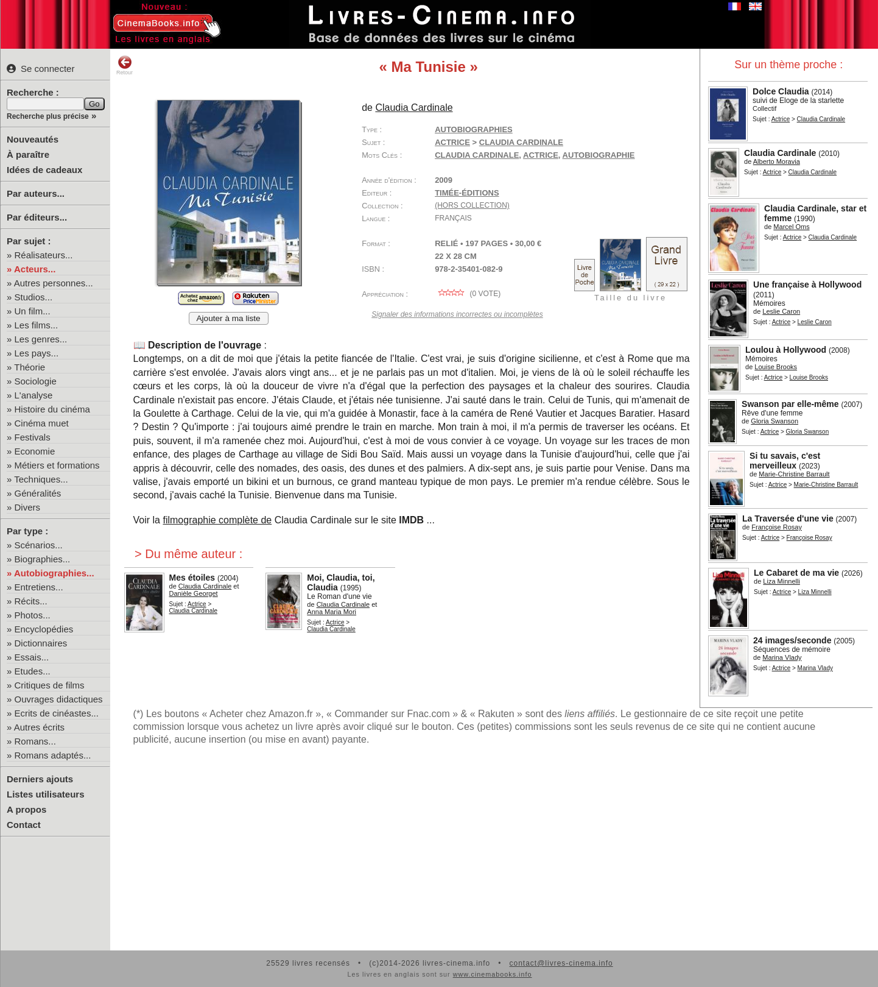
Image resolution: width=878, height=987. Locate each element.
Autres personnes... (53, 283)
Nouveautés (32, 139)
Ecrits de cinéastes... (57, 713)
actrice (540, 155)
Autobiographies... (54, 573)
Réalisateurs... (44, 255)
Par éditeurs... (37, 217)
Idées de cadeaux (44, 169)
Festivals (33, 437)
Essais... (32, 657)
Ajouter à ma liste (229, 318)
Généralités (38, 493)
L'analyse (34, 395)
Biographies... (43, 559)
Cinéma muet (42, 423)
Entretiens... (39, 587)
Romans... (35, 741)
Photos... (33, 615)
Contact (24, 824)
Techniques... (41, 479)
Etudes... (33, 671)
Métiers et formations (57, 465)
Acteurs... (34, 269)
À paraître (28, 154)
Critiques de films (50, 685)
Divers (28, 507)
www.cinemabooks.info (492, 974)
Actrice (780, 119)
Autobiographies (474, 129)
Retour (124, 65)
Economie (35, 451)
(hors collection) (472, 205)
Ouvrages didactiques (59, 699)
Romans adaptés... (53, 755)
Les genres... (41, 339)
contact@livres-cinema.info (561, 963)
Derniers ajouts (40, 779)
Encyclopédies (44, 629)
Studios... (34, 297)
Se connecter (40, 68)
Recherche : (33, 92)
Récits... (31, 601)
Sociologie (36, 381)
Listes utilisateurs (46, 794)
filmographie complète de (217, 520)
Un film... (33, 311)
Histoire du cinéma (52, 409)
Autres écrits (39, 727)
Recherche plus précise (48, 116)
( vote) (467, 293)
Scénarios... (39, 545)
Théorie (29, 367)
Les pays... (37, 353)
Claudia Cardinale (477, 155)
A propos (26, 809)
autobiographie (599, 155)
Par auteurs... (36, 193)
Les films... (36, 325)
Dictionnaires (41, 643)
